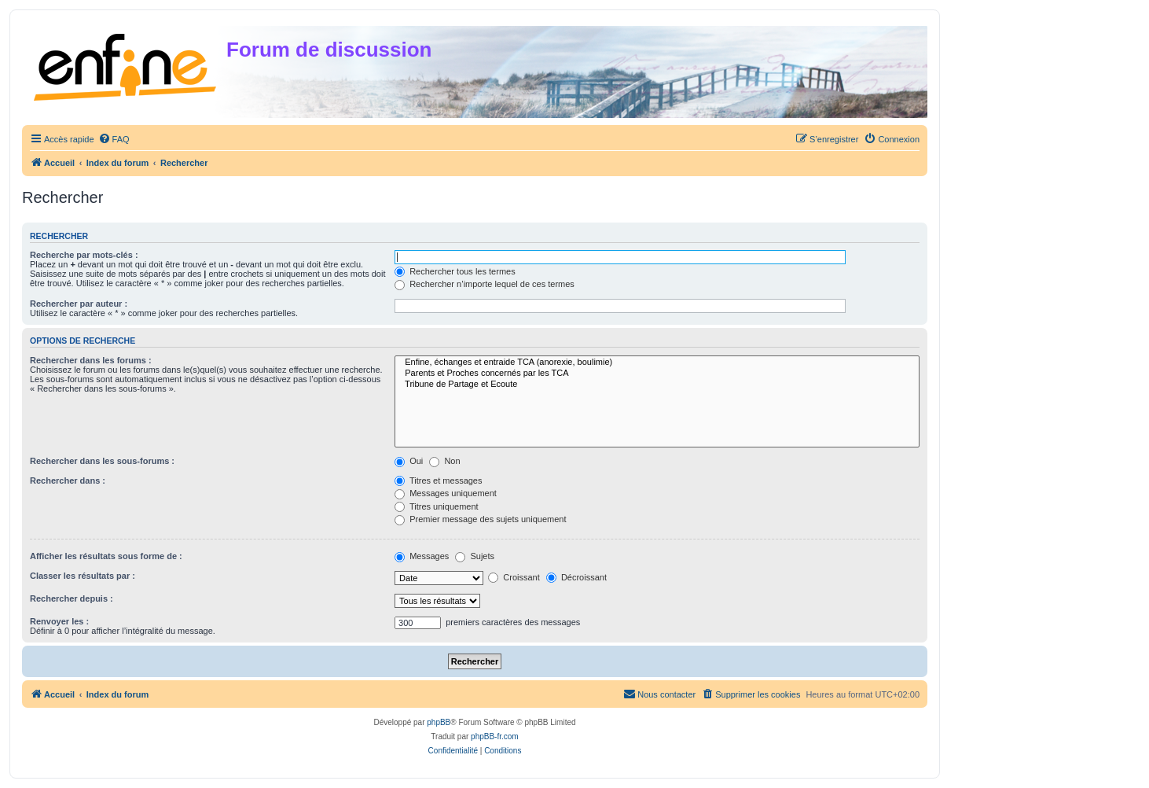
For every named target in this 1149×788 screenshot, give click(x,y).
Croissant (514, 577)
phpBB (438, 722)
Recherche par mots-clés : (84, 255)
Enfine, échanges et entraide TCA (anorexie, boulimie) (657, 362)
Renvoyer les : (59, 621)
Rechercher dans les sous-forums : (102, 461)
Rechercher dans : (67, 480)
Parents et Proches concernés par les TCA (657, 373)
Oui (409, 461)
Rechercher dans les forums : (91, 360)
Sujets (474, 556)
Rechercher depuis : (71, 598)
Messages (422, 556)
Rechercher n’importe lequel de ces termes (484, 284)
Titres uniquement (437, 506)
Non (444, 461)
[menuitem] (114, 139)
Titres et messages (438, 480)
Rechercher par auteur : (78, 303)
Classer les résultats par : (82, 575)
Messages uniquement (446, 493)
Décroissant (576, 577)
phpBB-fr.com (495, 736)
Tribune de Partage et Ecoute (657, 384)
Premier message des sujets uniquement (480, 519)
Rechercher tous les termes (455, 271)
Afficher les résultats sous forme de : (106, 556)
